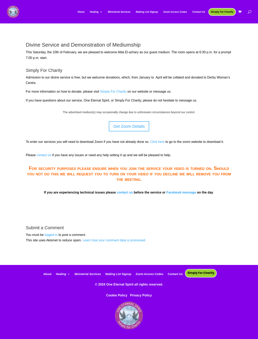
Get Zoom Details (129, 126)
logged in (51, 234)
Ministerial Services (88, 273)
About (47, 273)
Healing (61, 273)
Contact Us (175, 273)
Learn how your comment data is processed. (114, 240)
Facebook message (181, 192)
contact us (43, 155)
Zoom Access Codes (149, 273)
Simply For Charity (113, 91)
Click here (157, 141)
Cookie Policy (116, 295)
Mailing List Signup (118, 273)
